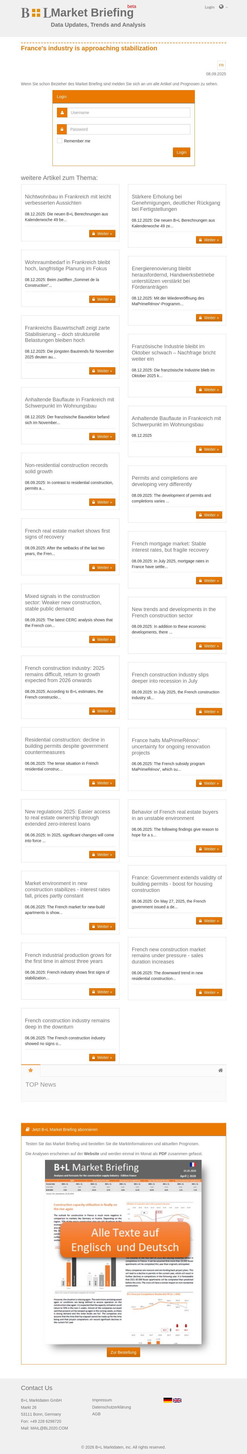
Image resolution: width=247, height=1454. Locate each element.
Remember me (77, 141)
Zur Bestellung (123, 1300)
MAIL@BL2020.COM (49, 1428)
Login (181, 152)
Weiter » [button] (102, 233)
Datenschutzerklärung (111, 1407)
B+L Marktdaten (109, 1447)
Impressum (102, 1400)
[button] (70, 212)
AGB (96, 1414)
